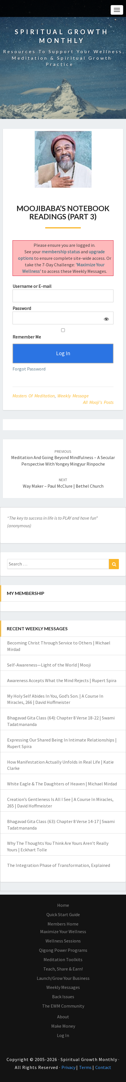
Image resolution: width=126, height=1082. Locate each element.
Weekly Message (73, 395)
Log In (63, 1035)
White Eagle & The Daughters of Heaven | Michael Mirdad (62, 784)
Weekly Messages (63, 987)
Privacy (68, 1067)
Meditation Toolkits (63, 959)
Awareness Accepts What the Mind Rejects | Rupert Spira (61, 680)
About (63, 1016)
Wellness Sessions (63, 941)
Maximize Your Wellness (63, 931)
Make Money (63, 1026)
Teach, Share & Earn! (63, 969)
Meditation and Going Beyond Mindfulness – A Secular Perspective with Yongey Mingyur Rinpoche (63, 458)
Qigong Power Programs (63, 950)
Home (63, 905)
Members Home (63, 924)
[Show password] (105, 318)
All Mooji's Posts (98, 402)
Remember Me (63, 334)
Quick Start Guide (63, 914)
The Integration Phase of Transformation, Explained (58, 865)
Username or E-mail (32, 286)
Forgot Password (29, 369)
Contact (103, 1067)
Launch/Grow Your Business (63, 978)
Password (22, 308)
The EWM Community (63, 1006)
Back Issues (63, 996)
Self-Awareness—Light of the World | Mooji (49, 665)
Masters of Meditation (34, 395)
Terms (85, 1067)
